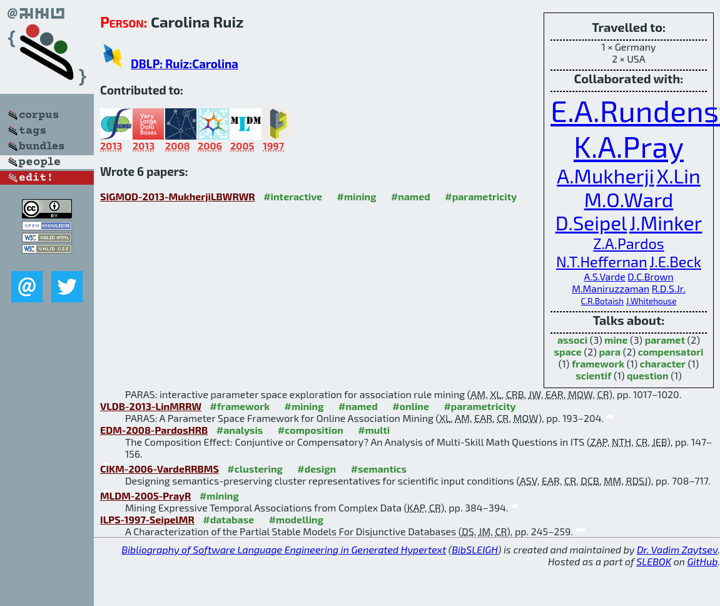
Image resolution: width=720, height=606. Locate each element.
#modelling (296, 519)
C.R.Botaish (602, 301)
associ (572, 340)
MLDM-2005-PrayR (145, 495)
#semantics (379, 469)
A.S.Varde (604, 276)
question (648, 375)
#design (316, 469)
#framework (240, 406)
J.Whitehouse (651, 301)
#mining (357, 196)
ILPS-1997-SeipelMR (147, 519)
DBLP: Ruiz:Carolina (184, 63)
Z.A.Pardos (628, 243)
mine (615, 340)
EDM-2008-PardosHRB (154, 430)
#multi (374, 430)
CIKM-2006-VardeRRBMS (159, 469)
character (663, 363)
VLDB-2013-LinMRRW (150, 406)
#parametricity (481, 196)
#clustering (255, 469)
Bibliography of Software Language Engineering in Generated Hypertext (283, 549)
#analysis (239, 430)
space (568, 351)
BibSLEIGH (474, 549)
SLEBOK (653, 561)
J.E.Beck (675, 261)
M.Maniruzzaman (610, 288)
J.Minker (665, 222)
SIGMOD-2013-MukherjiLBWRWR (177, 196)
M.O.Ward (629, 199)
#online (410, 406)
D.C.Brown (650, 276)
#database (228, 519)
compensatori (671, 351)
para (610, 351)
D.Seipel (591, 222)
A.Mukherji (605, 175)
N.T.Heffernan (601, 261)
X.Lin (678, 175)
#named (410, 196)
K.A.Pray (629, 145)
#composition (310, 430)
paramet (665, 340)
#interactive (292, 196)
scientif (593, 375)
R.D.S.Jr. (669, 288)
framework (598, 363)
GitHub (702, 561)
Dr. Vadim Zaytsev (677, 549)
